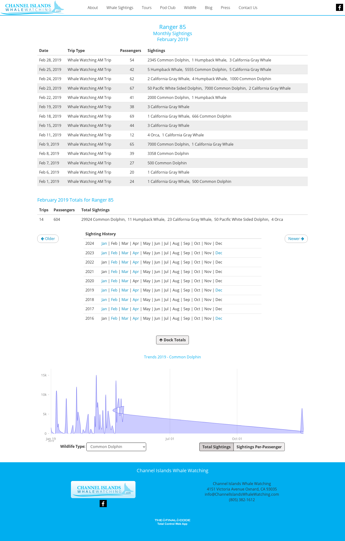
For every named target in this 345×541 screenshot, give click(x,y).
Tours (147, 7)
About (93, 7)
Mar (125, 252)
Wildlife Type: (72, 446)
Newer (296, 238)
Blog (208, 7)
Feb (114, 252)
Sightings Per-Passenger (259, 446)
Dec (218, 252)
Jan (104, 243)
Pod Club (168, 7)
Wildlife (190, 7)
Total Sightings (216, 446)
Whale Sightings (120, 7)
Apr (136, 252)
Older (48, 238)
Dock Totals (172, 339)
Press (225, 7)
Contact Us (248, 7)
